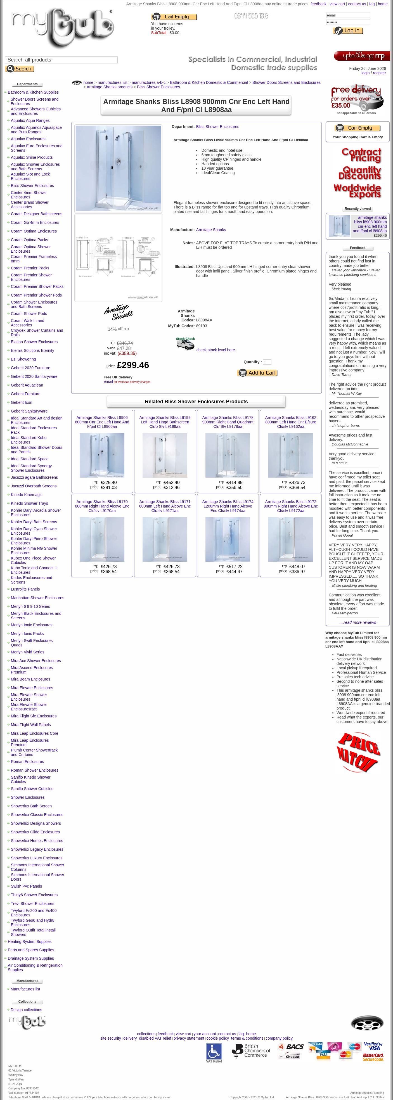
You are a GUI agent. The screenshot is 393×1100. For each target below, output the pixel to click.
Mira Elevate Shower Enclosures (29, 697)
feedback (318, 4)
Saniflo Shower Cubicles (32, 788)
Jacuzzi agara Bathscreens (34, 477)
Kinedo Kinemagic (26, 494)
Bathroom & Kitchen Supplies (33, 92)
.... (358, 622)
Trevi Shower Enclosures (32, 903)
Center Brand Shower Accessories (30, 204)
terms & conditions (247, 1038)
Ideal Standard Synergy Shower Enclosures (31, 468)
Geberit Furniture (26, 394)
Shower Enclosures (28, 797)
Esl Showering (23, 359)
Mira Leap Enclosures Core (34, 733)
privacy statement (189, 1038)
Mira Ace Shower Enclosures (36, 660)
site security (110, 1038)
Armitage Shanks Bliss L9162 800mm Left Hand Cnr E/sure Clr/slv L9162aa (290, 422)
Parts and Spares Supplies (31, 950)
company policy (279, 1038)
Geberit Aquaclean (27, 385)
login (365, 73)
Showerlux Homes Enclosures (37, 840)
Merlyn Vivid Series (27, 652)
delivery (130, 1038)
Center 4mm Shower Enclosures (29, 194)
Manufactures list (25, 989)
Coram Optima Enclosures (34, 231)
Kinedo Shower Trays (29, 503)
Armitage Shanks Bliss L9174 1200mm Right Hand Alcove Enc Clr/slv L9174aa (228, 506)
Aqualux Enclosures (28, 139)
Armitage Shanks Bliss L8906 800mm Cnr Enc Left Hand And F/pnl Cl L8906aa (102, 422)
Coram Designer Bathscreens (36, 214)
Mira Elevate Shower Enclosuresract (29, 706)
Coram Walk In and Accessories (27, 322)
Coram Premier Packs (30, 268)
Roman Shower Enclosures (34, 770)
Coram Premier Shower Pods (36, 295)
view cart (337, 4)
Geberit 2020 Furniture (30, 368)
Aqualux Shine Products (32, 157)
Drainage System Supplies (31, 958)
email (108, 381)
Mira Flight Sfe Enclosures (33, 716)
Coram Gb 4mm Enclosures (35, 222)
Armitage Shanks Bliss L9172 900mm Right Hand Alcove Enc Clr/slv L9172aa (291, 506)
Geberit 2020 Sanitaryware (34, 376)
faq (372, 4)
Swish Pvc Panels (26, 886)
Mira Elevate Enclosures (32, 688)
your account (204, 1034)
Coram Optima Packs (29, 240)
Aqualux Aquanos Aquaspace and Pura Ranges (36, 129)
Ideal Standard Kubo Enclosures (29, 439)
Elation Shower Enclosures (34, 342)
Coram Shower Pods (29, 313)
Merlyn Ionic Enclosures (32, 625)
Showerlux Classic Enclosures (37, 814)
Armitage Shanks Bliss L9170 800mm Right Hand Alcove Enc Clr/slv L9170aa (102, 506)
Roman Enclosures (27, 761)
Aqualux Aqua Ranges (30, 120)
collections (146, 1034)
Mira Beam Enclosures (30, 679)
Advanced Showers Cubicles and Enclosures (36, 111)
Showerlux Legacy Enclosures (37, 849)
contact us (357, 4)
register (379, 73)
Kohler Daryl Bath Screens (34, 522)
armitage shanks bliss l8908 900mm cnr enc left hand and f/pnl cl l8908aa (370, 224)
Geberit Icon (21, 402)
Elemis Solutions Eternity (32, 350)
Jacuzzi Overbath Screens (33, 486)
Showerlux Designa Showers (36, 823)
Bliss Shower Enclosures (32, 185)
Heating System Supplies (29, 941)
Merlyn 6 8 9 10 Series (30, 606)
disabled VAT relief (155, 1038)
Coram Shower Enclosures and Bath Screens (34, 304)
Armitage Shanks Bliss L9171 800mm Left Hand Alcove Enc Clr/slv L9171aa (165, 506)
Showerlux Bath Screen (31, 806)
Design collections (26, 1009)
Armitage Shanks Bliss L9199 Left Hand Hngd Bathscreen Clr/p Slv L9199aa (165, 422)
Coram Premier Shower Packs (37, 286)
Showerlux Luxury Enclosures (36, 858)
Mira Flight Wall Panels (31, 724)
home (383, 4)
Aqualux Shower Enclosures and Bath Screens (35, 166)
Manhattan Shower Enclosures (37, 598)
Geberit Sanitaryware (29, 411)
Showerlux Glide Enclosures (35, 832)
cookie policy (218, 1038)
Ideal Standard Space (30, 459)
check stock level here (216, 350)
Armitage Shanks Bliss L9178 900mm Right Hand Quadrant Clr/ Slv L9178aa (228, 422)
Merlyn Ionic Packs (27, 633)
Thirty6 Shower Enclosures (34, 895)
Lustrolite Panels (25, 589)
